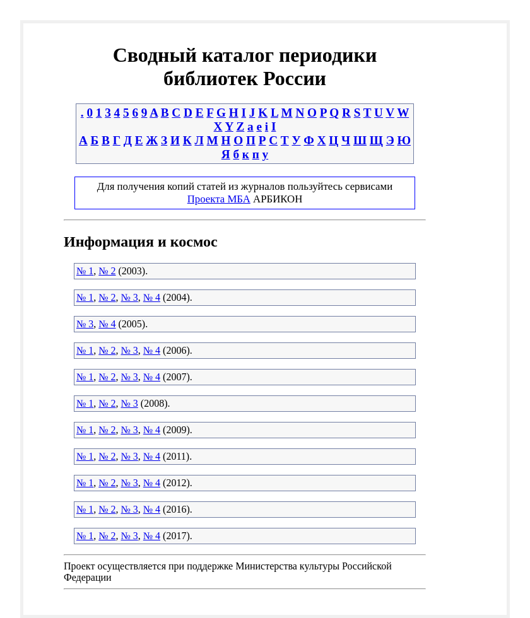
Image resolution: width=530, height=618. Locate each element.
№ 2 (106, 270)
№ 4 (151, 297)
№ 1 (84, 270)
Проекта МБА (218, 199)
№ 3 (129, 297)
